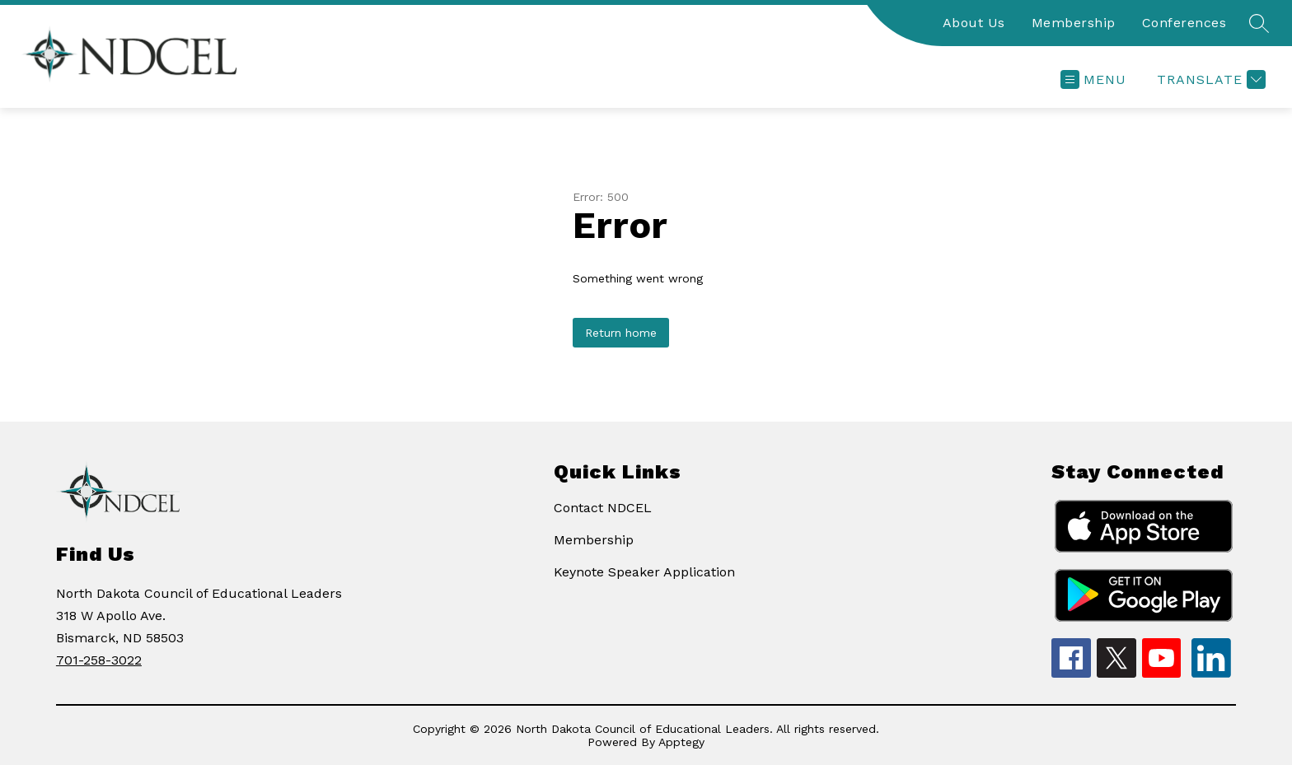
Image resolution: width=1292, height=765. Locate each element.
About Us (974, 22)
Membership (1074, 22)
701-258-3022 (99, 660)
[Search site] (1259, 23)
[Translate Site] (1209, 79)
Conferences (1184, 22)
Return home (621, 332)
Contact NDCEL (603, 507)
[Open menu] (1093, 79)
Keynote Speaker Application (644, 572)
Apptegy (681, 742)
